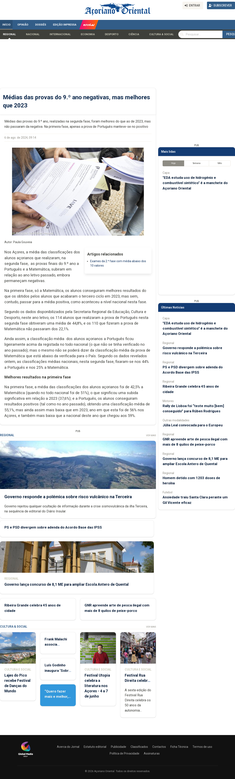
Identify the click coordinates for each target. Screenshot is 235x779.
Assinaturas (152, 753)
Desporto (111, 34)
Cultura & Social (161, 34)
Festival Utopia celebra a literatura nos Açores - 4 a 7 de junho (97, 686)
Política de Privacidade (124, 753)
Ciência (133, 34)
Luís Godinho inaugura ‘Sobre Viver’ (58, 670)
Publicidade (118, 746)
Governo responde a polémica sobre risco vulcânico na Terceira (68, 496)
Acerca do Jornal (68, 746)
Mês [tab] (220, 163)
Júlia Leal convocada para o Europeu (193, 425)
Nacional (33, 34)
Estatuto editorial (95, 746)
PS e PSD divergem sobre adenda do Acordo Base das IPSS (53, 527)
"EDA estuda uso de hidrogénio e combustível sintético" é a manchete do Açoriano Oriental (195, 182)
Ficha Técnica (179, 746)
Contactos (159, 746)
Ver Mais (151, 435)
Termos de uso (202, 746)
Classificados (139, 746)
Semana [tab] (196, 163)
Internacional (60, 34)
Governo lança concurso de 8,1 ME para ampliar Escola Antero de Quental (66, 584)
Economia (88, 34)
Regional (9, 34)
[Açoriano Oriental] (25, 757)
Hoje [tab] (173, 163)
